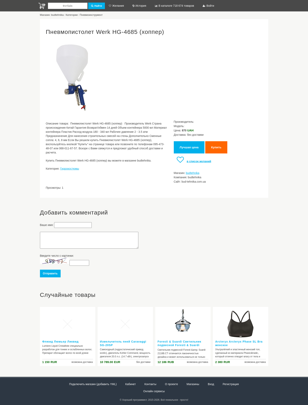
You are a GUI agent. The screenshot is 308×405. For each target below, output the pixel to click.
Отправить (50, 273)
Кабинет (130, 384)
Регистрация (231, 384)
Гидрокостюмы (69, 168)
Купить (216, 147)
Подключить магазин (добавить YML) (93, 384)
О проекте (171, 384)
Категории (72, 14)
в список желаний (192, 161)
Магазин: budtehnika (52, 14)
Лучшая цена (189, 147)
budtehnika (192, 173)
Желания (116, 5)
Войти (208, 5)
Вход (211, 384)
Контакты (150, 384)
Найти (96, 5)
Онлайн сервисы (154, 391)
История (139, 5)
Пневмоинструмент (91, 14)
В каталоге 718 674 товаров (174, 5)
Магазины (193, 384)
